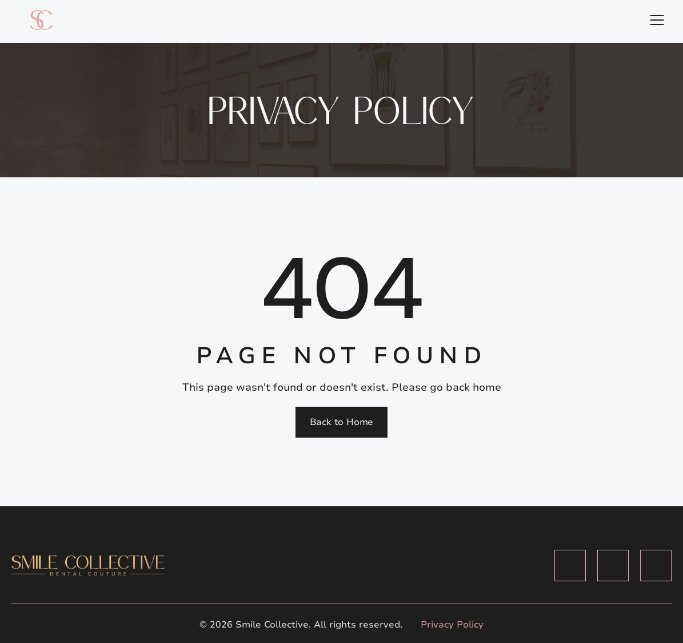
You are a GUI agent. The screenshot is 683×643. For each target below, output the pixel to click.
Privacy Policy (452, 624)
